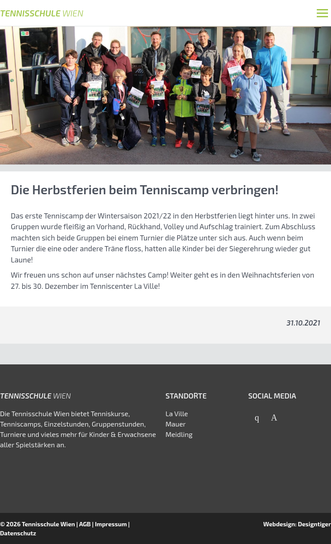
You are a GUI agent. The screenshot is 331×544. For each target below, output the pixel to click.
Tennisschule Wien (48, 524)
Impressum (111, 524)
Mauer (176, 424)
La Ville (177, 413)
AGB (85, 524)
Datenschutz (18, 533)
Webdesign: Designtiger (297, 524)
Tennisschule (41, 13)
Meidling (179, 434)
